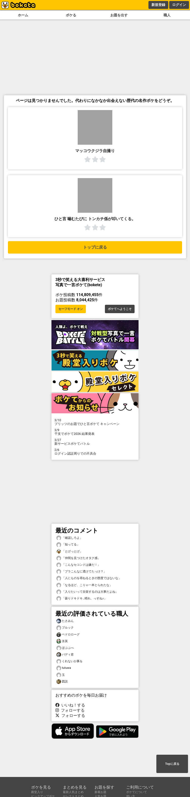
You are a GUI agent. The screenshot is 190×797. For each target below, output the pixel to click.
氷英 (62, 641)
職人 (167, 15)
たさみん (65, 621)
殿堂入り (37, 792)
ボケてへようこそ (120, 309)
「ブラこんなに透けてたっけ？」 (81, 571)
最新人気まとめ (73, 792)
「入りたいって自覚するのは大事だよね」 (87, 591)
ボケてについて (136, 792)
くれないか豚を (69, 661)
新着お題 (100, 792)
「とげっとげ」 (69, 551)
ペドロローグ (68, 634)
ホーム (23, 15)
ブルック (65, 627)
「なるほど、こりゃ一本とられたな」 (84, 585)
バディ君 (65, 654)
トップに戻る (95, 247)
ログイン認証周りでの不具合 (95, 451)
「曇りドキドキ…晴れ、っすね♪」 (81, 598)
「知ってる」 (68, 544)
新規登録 (158, 5)
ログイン (179, 5)
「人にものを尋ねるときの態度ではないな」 (88, 578)
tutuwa (63, 668)
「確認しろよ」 (69, 538)
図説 (62, 681)
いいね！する (70, 705)
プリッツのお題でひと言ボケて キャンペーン (95, 422)
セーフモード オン (70, 309)
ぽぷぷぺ (65, 648)
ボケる (71, 15)
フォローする (70, 710)
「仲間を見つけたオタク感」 (78, 558)
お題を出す (119, 15)
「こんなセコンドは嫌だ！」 (78, 565)
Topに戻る (172, 764)
